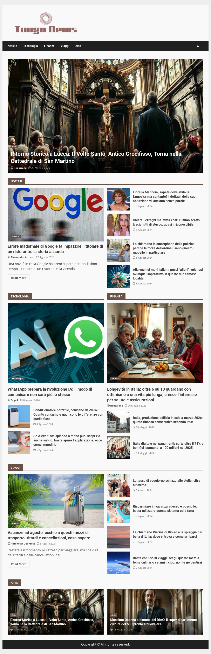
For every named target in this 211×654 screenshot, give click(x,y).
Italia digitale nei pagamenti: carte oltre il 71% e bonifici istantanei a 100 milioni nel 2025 (118, 447)
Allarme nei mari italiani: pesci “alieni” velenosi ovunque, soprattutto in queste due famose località (118, 276)
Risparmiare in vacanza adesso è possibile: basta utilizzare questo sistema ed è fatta (118, 511)
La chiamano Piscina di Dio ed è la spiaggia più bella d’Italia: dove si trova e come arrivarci (118, 537)
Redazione (20, 168)
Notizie (12, 46)
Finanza (49, 46)
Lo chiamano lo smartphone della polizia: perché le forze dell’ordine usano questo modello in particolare (118, 250)
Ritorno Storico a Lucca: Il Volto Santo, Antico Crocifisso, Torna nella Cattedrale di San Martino (105, 116)
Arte (78, 46)
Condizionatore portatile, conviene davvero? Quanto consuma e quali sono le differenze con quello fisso (19, 416)
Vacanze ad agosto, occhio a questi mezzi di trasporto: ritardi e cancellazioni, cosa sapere (56, 501)
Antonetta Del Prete (23, 543)
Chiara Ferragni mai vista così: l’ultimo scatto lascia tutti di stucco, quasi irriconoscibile (118, 225)
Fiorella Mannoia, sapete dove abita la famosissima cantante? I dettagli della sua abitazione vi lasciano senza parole (118, 199)
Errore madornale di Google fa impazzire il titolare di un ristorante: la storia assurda (56, 214)
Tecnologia (30, 46)
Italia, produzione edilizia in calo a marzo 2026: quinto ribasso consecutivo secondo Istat (118, 422)
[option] (105, 116)
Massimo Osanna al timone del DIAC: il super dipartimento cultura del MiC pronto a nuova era (153, 622)
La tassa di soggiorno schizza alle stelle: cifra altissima (118, 485)
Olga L (15, 400)
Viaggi (65, 46)
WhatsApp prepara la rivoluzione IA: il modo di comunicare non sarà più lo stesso (56, 343)
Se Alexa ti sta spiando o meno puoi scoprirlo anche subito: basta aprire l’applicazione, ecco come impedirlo (19, 442)
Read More (18, 278)
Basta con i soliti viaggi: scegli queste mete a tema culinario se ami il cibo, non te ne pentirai (118, 563)
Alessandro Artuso (22, 257)
